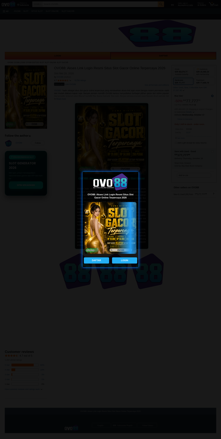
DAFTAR (96, 260)
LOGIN (124, 260)
